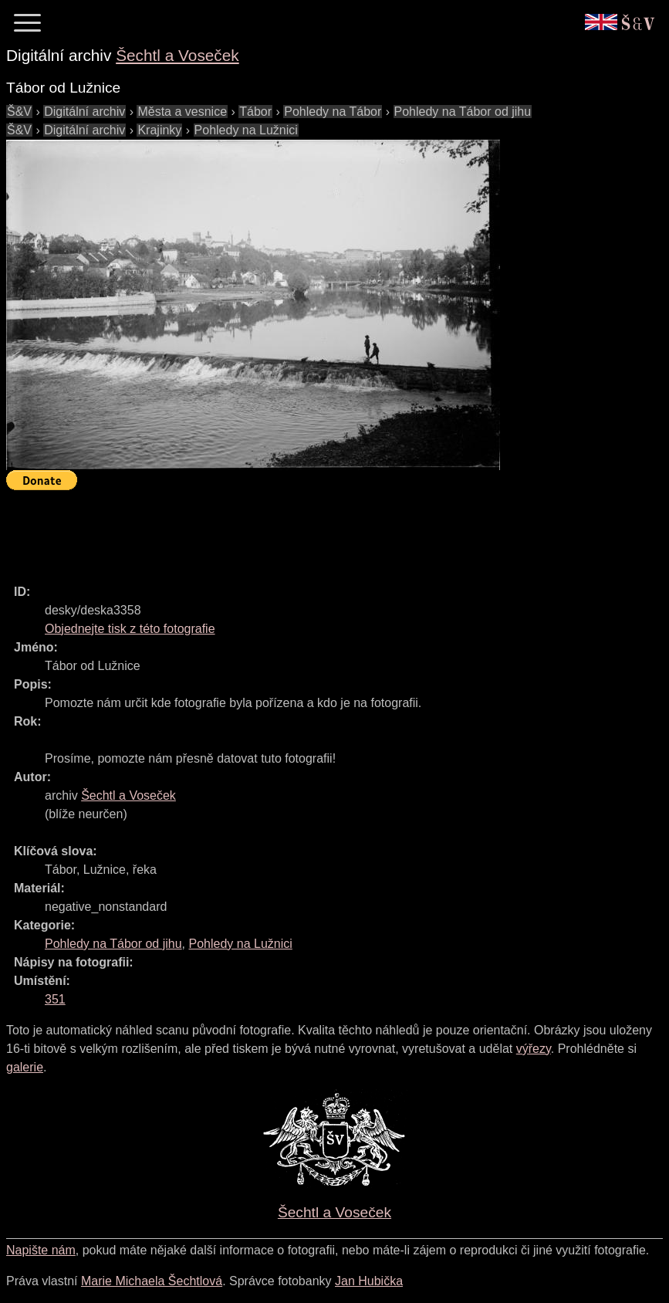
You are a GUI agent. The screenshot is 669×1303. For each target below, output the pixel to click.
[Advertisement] (287, 530)
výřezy (533, 1048)
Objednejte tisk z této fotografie (130, 628)
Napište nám (41, 1250)
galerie (24, 1067)
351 (55, 999)
